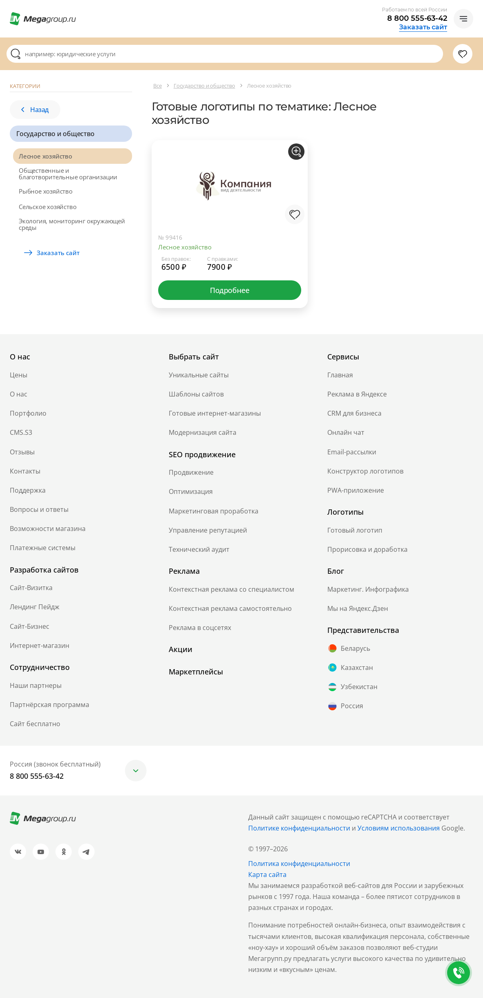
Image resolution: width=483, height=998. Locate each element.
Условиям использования (399, 828)
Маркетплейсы (196, 671)
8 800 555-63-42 (417, 18)
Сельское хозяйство (47, 207)
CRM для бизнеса (354, 413)
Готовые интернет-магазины (215, 413)
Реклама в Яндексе (357, 394)
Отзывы (22, 451)
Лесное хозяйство (45, 156)
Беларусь (348, 648)
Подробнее (229, 290)
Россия (345, 706)
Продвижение (191, 472)
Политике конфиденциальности (299, 828)
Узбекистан (352, 687)
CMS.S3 (21, 432)
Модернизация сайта (202, 432)
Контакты (25, 471)
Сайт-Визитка (31, 587)
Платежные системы (42, 547)
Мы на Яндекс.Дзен (357, 608)
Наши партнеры (36, 685)
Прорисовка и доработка (367, 549)
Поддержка (28, 490)
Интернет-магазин (39, 645)
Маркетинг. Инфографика (368, 589)
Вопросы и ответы (39, 509)
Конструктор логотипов (365, 471)
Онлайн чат (345, 432)
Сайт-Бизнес (29, 626)
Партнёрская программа (49, 704)
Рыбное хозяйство (46, 191)
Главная (340, 374)
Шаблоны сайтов (196, 394)
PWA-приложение (355, 490)
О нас (18, 394)
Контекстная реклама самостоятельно (230, 608)
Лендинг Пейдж (35, 606)
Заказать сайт (423, 27)
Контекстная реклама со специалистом (231, 589)
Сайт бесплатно (35, 723)
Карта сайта (267, 874)
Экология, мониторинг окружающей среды (72, 224)
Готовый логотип (354, 530)
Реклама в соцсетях (200, 627)
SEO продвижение (202, 454)
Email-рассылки (351, 451)
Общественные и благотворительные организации (68, 173)
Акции (180, 649)
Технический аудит (199, 549)
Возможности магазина (48, 528)
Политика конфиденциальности (299, 863)
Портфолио (28, 413)
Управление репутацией (208, 530)
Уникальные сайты (199, 374)
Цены (18, 374)
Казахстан (350, 667)
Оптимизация (191, 491)
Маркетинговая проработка (213, 511)
